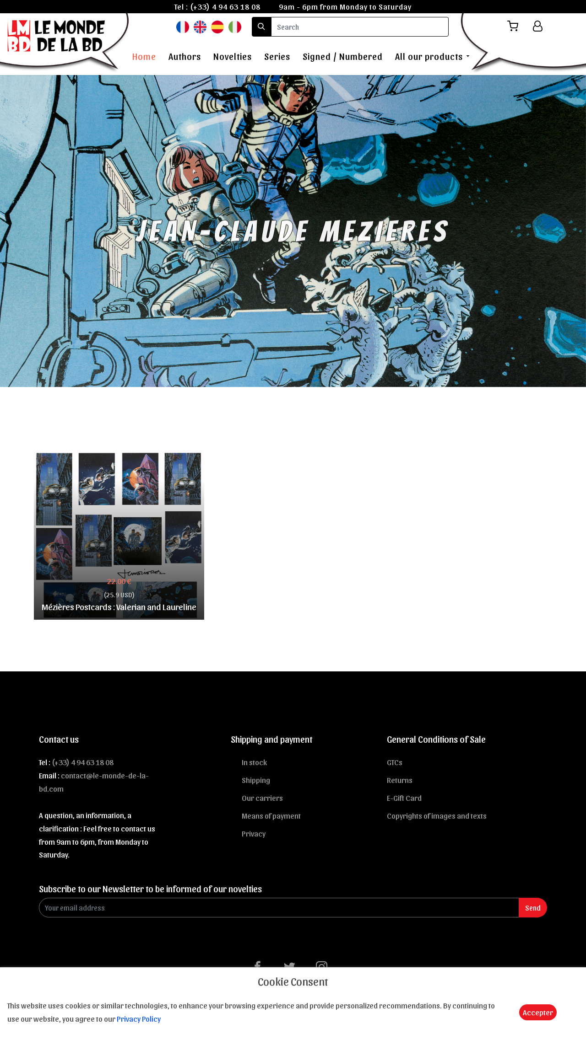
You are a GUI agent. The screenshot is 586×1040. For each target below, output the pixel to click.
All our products (429, 56)
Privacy (254, 833)
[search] (360, 27)
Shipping (256, 779)
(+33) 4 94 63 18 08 (225, 6)
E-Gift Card (404, 797)
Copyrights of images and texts (437, 815)
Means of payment (271, 815)
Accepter (538, 1012)
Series (277, 56)
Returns (399, 779)
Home (144, 56)
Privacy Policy (139, 1018)
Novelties (232, 56)
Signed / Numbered (343, 56)
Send (533, 907)
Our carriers (262, 797)
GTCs (394, 762)
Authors (184, 56)
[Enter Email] (279, 907)
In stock (254, 762)
